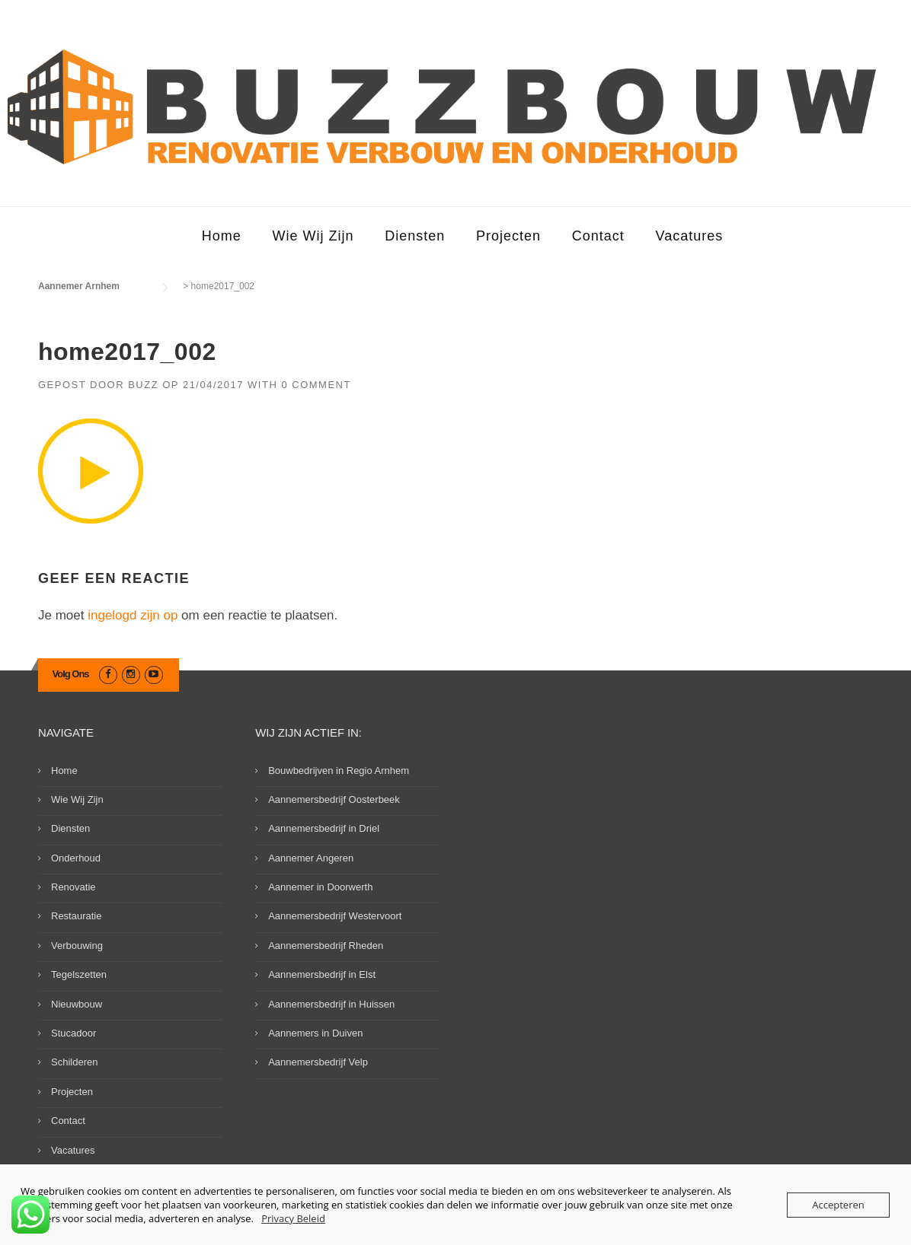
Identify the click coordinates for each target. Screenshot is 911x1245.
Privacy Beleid (293, 1218)
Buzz (143, 384)
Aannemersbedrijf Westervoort (334, 916)
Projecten (508, 236)
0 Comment (316, 384)
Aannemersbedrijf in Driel (323, 828)
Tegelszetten (79, 974)
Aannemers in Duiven (315, 1033)
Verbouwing (77, 945)
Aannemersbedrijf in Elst (322, 974)
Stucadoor (73, 1033)
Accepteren (838, 1205)
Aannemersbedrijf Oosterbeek (334, 799)
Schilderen (74, 1062)
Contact (598, 236)
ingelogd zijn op (132, 615)
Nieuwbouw (76, 1004)
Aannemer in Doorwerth (320, 887)
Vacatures (690, 236)
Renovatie (73, 887)
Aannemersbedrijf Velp (318, 1062)
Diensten (415, 236)
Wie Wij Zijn (312, 236)
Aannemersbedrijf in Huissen (331, 1004)
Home (221, 236)
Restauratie (76, 916)
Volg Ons (71, 674)
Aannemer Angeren (310, 858)
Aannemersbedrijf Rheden (325, 945)
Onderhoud (76, 858)
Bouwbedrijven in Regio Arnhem (338, 770)
